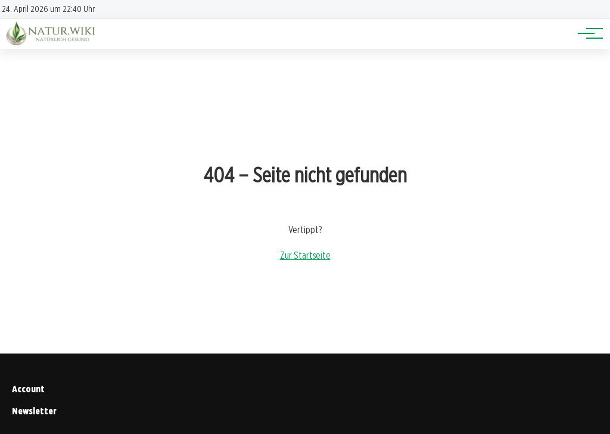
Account (28, 389)
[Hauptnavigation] (586, 33)
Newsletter (34, 411)
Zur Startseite (305, 255)
